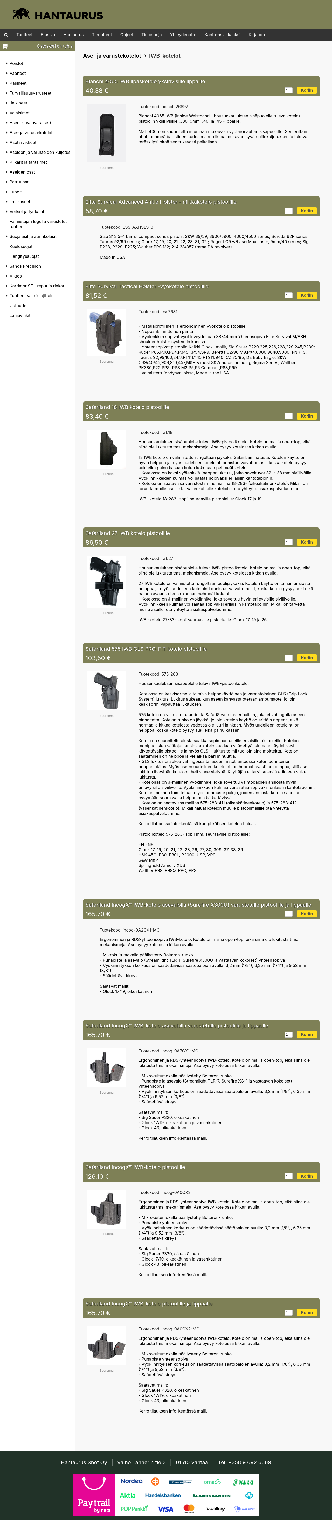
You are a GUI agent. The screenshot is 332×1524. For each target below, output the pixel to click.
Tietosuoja (151, 34)
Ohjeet (126, 34)
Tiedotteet (102, 34)
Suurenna (107, 168)
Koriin (307, 90)
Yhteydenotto (183, 34)
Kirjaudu (257, 34)
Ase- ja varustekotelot (112, 55)
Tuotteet (24, 34)
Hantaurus (74, 34)
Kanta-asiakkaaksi (222, 34)
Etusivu (48, 34)
